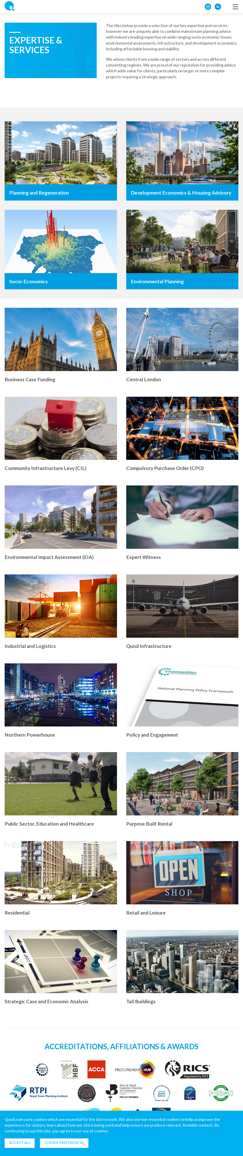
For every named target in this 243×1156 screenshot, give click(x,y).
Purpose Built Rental (150, 823)
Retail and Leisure (147, 912)
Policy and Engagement (153, 735)
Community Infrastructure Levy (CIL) (47, 468)
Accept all (20, 1143)
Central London (144, 379)
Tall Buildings (141, 1001)
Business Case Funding (30, 379)
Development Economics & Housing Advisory (182, 192)
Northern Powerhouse (30, 735)
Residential (18, 912)
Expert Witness (144, 557)
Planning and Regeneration (40, 192)
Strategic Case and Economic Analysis (48, 1001)
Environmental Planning (158, 281)
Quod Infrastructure (149, 646)
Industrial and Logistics (31, 646)
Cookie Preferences (65, 1143)
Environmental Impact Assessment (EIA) (50, 557)
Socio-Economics (28, 281)
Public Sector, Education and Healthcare (50, 823)
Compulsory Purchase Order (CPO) (166, 468)
